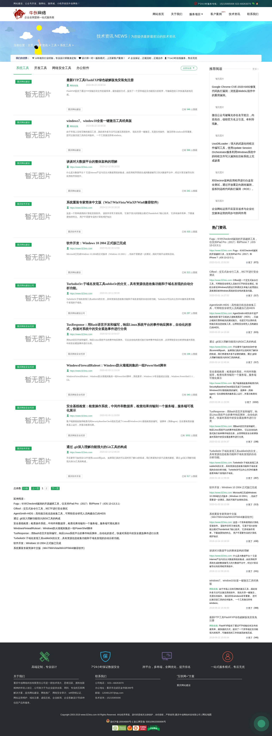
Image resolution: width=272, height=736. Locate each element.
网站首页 (158, 14)
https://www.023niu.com (79, 166)
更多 (254, 69)
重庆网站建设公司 (76, 313)
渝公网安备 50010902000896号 (150, 702)
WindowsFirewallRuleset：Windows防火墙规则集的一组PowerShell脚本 (116, 365)
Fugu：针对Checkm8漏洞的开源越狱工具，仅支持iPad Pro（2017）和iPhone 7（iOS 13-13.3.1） (67, 503)
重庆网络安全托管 (76, 354)
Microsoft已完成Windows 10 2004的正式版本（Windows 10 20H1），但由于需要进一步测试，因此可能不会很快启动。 (233, 496)
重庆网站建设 (74, 109)
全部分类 (189, 68)
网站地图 (207, 695)
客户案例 (216, 14)
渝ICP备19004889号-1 (121, 702)
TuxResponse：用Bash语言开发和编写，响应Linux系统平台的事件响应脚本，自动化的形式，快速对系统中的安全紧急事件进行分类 (86, 533)
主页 (30, 45)
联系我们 (252, 14)
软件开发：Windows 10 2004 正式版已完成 (96, 243)
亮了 (250, 262)
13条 (25, 488)
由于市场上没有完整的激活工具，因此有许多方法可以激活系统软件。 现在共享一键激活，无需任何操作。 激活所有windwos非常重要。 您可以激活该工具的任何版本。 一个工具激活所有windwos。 (233, 596)
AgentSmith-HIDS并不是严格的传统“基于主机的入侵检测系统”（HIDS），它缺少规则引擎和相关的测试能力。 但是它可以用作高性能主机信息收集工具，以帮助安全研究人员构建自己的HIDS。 (233, 320)
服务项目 (196, 14)
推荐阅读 (215, 69)
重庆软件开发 (74, 231)
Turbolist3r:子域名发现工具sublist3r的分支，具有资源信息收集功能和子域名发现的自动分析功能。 (67, 538)
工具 (54, 45)
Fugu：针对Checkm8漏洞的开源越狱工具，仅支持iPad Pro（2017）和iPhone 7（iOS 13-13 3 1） (233, 254)
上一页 (35, 488)
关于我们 (176, 14)
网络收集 (72, 85)
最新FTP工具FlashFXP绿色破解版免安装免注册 (100, 80)
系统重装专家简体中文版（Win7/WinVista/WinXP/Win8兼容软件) (112, 202)
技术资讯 (234, 14)
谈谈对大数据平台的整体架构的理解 (91, 161)
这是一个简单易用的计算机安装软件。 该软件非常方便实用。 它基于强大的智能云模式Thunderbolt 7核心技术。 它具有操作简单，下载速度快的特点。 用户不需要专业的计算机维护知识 (233, 529)
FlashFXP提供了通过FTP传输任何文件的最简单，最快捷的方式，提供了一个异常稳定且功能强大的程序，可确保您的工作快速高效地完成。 (233, 629)
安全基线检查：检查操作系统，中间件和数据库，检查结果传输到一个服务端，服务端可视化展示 (67, 523)
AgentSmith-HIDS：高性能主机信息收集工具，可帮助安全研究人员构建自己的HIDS (60, 513)
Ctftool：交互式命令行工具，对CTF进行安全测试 (41, 508)
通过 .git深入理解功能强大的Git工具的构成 (96, 447)
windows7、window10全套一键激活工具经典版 (99, 121)
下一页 (55, 488)
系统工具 (65, 45)
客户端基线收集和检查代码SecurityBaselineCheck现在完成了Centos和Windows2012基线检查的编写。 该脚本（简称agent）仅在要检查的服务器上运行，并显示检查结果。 (233, 390)
